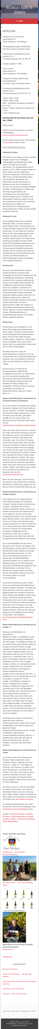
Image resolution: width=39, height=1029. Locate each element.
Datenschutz (15, 1011)
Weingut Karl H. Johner (19, 10)
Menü (21, 21)
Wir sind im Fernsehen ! (10, 969)
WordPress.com (19, 1025)
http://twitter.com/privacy (24, 799)
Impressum (6, 1011)
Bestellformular (7, 957)
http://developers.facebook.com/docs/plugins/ (19, 425)
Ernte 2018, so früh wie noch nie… (14, 989)
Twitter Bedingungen (10, 821)
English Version (8, 949)
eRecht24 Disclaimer (17, 814)
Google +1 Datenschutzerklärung (22, 819)
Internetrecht (9, 142)
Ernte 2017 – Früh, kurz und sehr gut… (15, 994)
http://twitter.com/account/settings (15, 809)
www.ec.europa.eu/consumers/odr (15, 135)
